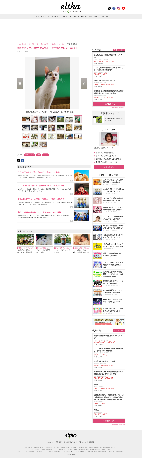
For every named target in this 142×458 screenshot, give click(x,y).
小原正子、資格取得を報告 (105, 153)
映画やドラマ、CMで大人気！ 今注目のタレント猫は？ (49, 44)
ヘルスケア (45, 16)
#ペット (45, 155)
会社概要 (59, 442)
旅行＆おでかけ (86, 16)
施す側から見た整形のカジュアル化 (108, 159)
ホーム (19, 44)
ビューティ (56, 16)
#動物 (38, 155)
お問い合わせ (82, 442)
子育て (97, 16)
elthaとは (50, 442)
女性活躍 (105, 16)
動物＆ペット (26, 44)
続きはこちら (110, 104)
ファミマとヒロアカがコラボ (106, 156)
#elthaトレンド (29, 155)
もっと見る (110, 167)
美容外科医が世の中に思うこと (107, 162)
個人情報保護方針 (69, 442)
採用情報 (92, 442)
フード (64, 16)
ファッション (74, 16)
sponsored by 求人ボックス (118, 107)
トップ (36, 16)
